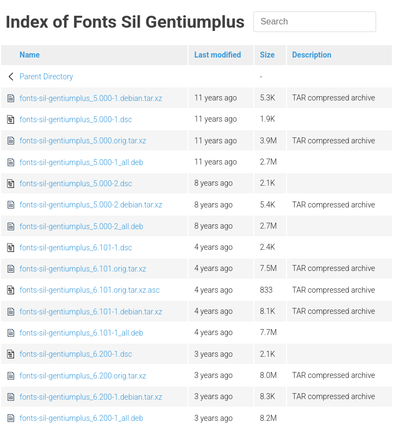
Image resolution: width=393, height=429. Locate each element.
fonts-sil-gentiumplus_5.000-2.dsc (76, 183)
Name (30, 55)
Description (312, 55)
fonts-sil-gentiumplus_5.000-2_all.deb (82, 226)
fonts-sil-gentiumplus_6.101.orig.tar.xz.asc (90, 290)
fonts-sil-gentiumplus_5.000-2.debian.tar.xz (91, 204)
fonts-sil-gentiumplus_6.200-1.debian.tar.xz (91, 397)
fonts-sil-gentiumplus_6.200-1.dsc (76, 354)
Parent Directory (46, 76)
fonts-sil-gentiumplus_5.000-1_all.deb (82, 162)
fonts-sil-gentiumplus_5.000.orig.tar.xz (83, 140)
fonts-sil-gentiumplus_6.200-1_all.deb (82, 418)
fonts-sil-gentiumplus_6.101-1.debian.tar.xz (91, 311)
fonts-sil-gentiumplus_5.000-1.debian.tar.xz (91, 98)
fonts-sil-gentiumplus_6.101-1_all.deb (82, 333)
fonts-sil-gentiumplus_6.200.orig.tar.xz (83, 375)
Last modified (217, 55)
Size (267, 55)
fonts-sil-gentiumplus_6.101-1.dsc (76, 247)
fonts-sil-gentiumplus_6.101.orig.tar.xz (83, 268)
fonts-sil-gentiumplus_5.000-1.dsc (76, 119)
